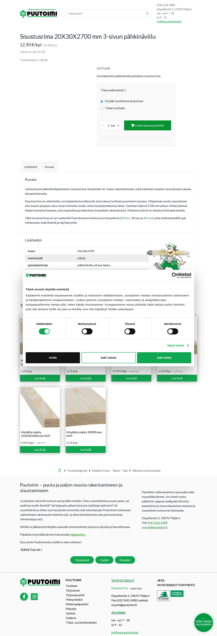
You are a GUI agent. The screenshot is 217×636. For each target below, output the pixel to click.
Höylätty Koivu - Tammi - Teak (110, 462)
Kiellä (53, 357)
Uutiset (70, 605)
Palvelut (125, 552)
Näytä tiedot (176, 345)
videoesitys (77, 526)
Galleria (71, 610)
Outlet (104, 552)
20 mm (125, 210)
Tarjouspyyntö (75, 587)
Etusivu (60, 463)
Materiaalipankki (77, 596)
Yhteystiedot (74, 591)
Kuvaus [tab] (49, 159)
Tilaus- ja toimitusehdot (81, 614)
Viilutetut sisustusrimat (146, 462)
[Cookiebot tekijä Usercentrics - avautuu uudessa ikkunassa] (174, 275)
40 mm (148, 210)
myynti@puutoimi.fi (155, 519)
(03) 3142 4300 (166, 5)
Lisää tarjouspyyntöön (149, 125)
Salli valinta (108, 357)
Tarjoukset (82, 552)
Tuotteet (71, 578)
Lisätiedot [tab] (30, 159)
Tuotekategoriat (77, 462)
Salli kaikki (164, 357)
